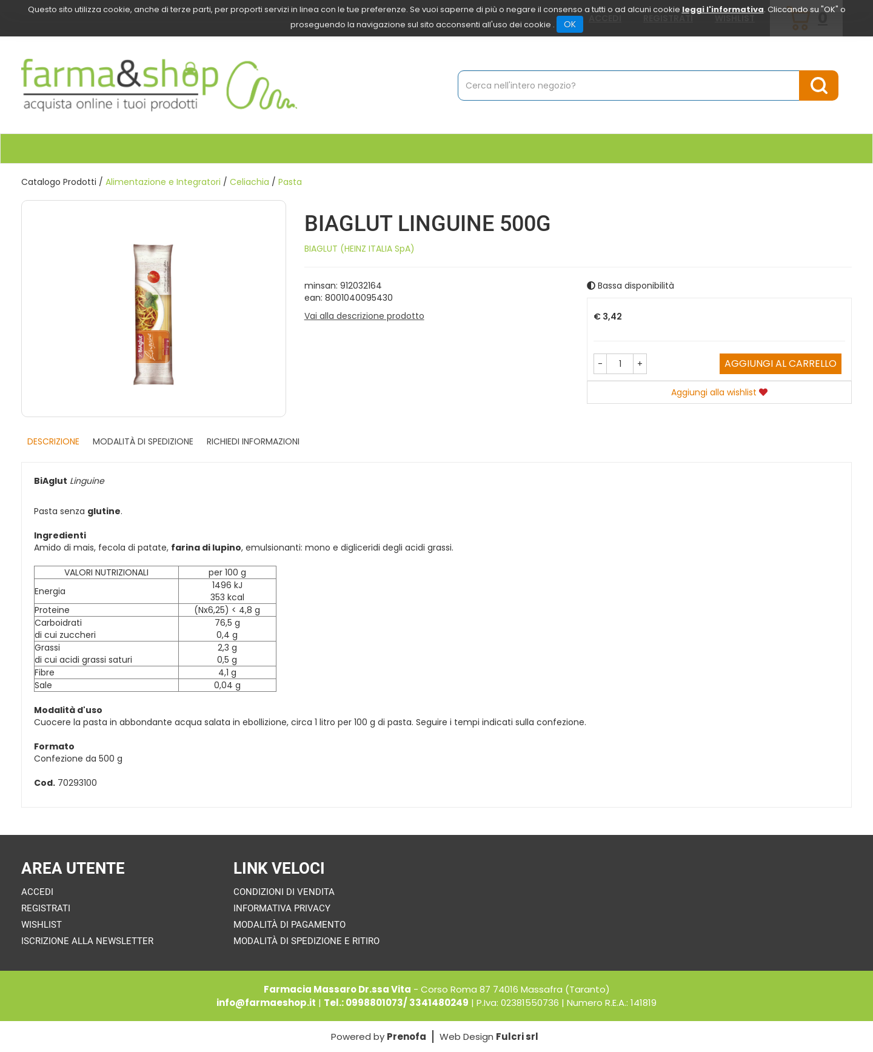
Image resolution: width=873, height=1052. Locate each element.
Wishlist (41, 924)
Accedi (37, 891)
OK (570, 24)
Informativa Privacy (281, 908)
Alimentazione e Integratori (163, 182)
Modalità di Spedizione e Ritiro (306, 941)
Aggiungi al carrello (780, 363)
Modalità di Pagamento (289, 924)
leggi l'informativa (723, 9)
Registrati (45, 908)
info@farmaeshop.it (266, 1002)
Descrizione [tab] (53, 441)
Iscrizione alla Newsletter (87, 941)
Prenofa (406, 1036)
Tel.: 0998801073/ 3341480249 (396, 1002)
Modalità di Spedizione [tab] (143, 441)
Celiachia (249, 182)
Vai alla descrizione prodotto (364, 316)
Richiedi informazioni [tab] (253, 441)
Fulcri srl (517, 1036)
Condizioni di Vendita (284, 891)
